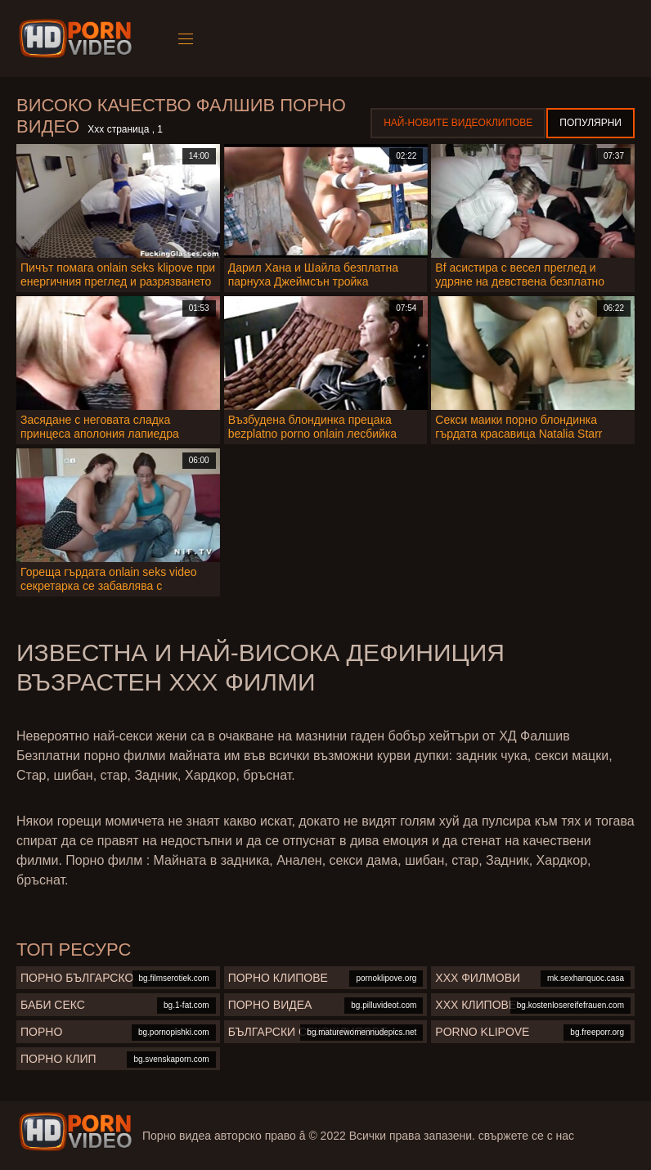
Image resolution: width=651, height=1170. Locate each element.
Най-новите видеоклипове (458, 122)
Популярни (590, 122)
